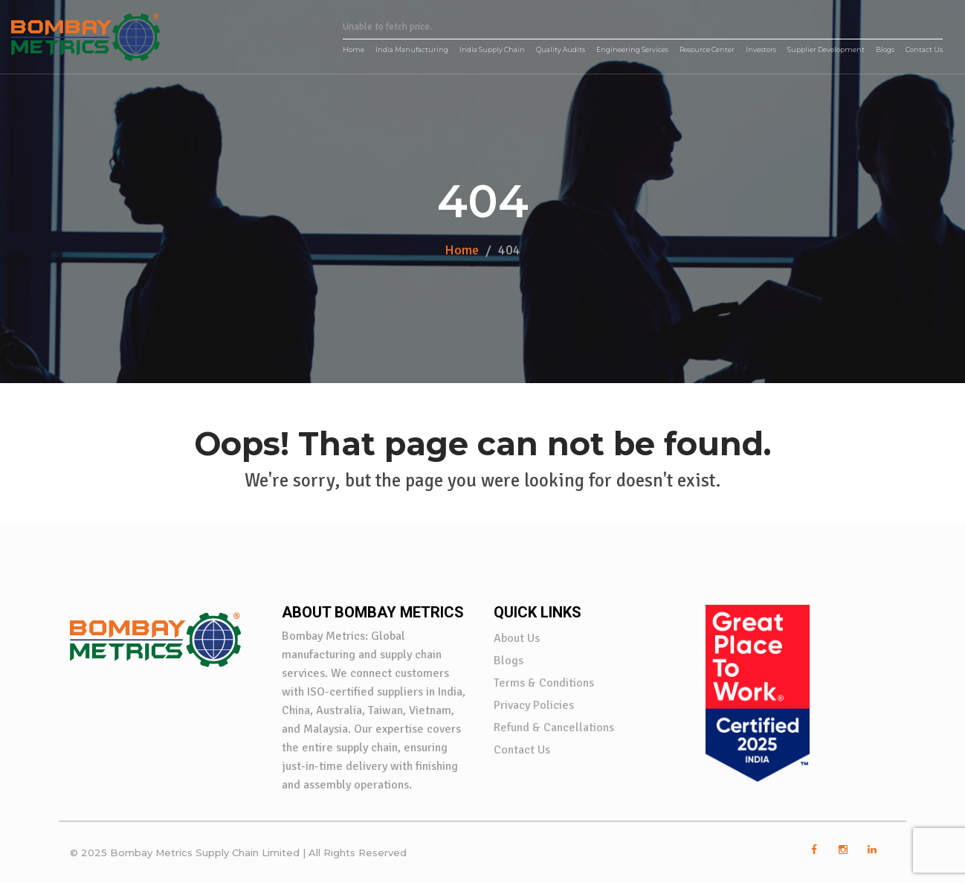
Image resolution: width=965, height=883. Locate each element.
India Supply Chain (492, 49)
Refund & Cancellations (554, 727)
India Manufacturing (411, 49)
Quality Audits (560, 49)
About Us (517, 638)
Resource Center (707, 49)
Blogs (885, 49)
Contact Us (924, 49)
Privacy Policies (534, 705)
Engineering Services (632, 49)
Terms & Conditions (544, 682)
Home (353, 49)
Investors (761, 49)
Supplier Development (826, 49)
